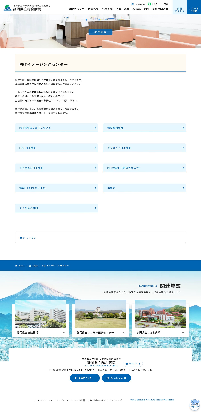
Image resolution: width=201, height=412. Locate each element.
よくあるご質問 (28, 208)
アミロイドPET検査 (119, 148)
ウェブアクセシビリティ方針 (71, 400)
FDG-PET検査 (27, 148)
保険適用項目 (115, 127)
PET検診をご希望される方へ (124, 168)
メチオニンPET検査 (31, 168)
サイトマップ (116, 400)
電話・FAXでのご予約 (32, 188)
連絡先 (111, 188)
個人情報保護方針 (98, 400)
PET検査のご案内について (35, 127)
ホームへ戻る (29, 237)
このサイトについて (44, 400)
